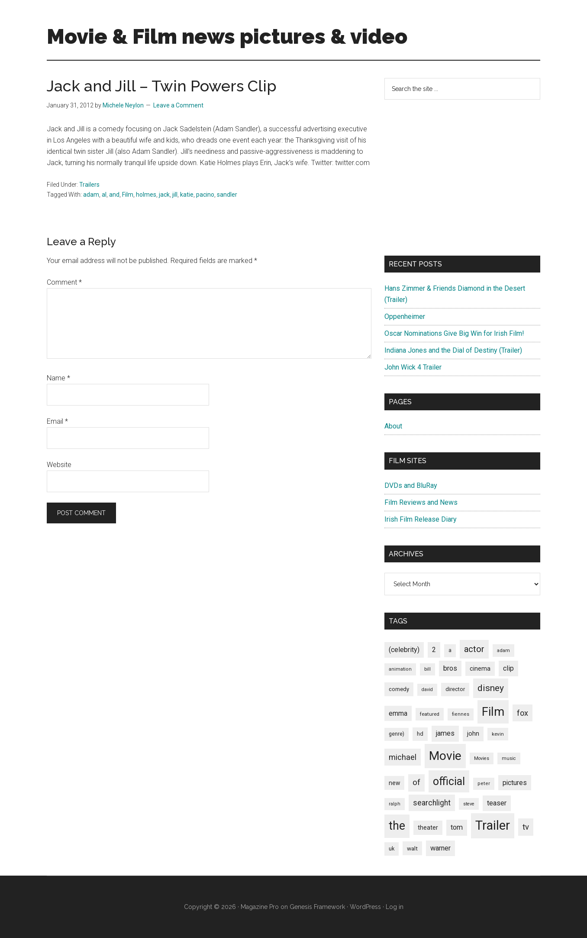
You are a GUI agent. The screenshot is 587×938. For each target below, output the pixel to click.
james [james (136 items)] (445, 733)
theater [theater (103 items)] (428, 827)
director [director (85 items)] (455, 689)
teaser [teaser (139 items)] (496, 803)
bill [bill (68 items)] (427, 669)
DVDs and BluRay (410, 485)
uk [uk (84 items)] (391, 848)
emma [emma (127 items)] (398, 713)
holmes (146, 194)
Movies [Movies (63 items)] (481, 758)
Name (58, 378)
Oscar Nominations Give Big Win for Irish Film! (454, 333)
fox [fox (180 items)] (522, 712)
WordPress (365, 906)
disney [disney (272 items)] (490, 687)
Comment (64, 282)
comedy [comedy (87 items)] (399, 689)
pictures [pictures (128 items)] (515, 783)
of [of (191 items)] (416, 782)
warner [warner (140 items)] (440, 848)
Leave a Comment (178, 105)
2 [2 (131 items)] (434, 650)
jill (174, 194)
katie (187, 194)
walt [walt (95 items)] (412, 848)
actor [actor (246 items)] (474, 649)
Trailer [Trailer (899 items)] (492, 825)
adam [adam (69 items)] (503, 650)
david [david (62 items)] (427, 689)
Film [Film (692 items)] (493, 711)
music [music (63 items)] (509, 758)
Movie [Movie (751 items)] (445, 756)
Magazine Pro (260, 906)
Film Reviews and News (421, 502)
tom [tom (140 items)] (457, 827)
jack (164, 194)
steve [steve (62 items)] (468, 804)
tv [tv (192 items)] (525, 827)
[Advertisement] (462, 177)
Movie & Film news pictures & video (227, 36)
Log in (394, 906)
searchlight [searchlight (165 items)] (432, 802)
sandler (227, 194)
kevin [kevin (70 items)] (498, 734)
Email (57, 421)
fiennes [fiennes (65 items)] (460, 714)
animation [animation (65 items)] (400, 669)
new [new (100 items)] (394, 782)
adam (91, 194)
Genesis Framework (317, 906)
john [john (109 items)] (473, 733)
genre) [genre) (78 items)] (396, 734)
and (114, 194)
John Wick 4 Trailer (413, 367)
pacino (205, 194)
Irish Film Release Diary (420, 519)
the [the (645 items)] (397, 826)
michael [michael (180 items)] (402, 757)
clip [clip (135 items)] (508, 668)
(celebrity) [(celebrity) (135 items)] (404, 650)
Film (127, 194)
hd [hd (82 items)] (420, 733)
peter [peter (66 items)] (483, 783)
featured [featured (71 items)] (429, 714)
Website (59, 465)
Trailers (89, 184)
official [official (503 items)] (449, 781)
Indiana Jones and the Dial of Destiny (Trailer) (453, 350)
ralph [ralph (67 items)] (394, 804)
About (393, 426)
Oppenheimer (404, 316)
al (104, 194)
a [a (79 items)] (450, 650)
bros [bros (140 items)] (450, 668)
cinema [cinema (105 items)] (480, 668)
